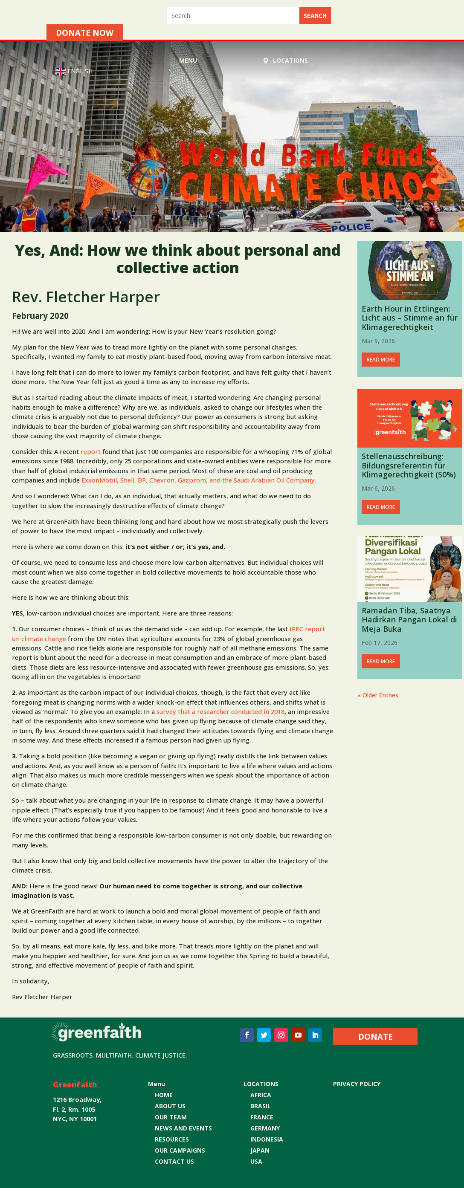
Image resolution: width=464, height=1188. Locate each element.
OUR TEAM (171, 1117)
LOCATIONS (290, 60)
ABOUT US (170, 1106)
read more (381, 359)
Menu (188, 60)
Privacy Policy (356, 1084)
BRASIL (260, 1106)
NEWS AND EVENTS (183, 1128)
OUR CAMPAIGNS (180, 1150)
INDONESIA (266, 1139)
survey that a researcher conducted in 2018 (220, 711)
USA (256, 1161)
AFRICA (260, 1095)
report (91, 451)
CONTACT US (174, 1161)
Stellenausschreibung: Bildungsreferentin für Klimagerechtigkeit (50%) (409, 465)
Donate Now (84, 32)
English (74, 71)
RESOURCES (172, 1139)
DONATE (375, 1036)
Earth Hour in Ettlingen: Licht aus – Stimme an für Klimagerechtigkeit (410, 318)
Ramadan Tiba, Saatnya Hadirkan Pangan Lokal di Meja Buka (409, 619)
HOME (164, 1095)
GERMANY (265, 1128)
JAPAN (260, 1150)
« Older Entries (377, 695)
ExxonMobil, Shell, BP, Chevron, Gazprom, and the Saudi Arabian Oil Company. (198, 480)
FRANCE (261, 1117)
